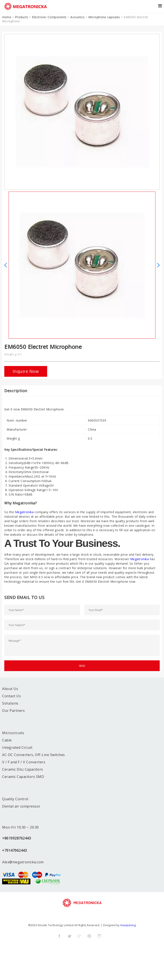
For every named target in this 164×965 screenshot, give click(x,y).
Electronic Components (49, 17)
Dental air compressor (21, 806)
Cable (7, 740)
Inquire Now (26, 371)
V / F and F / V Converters (23, 762)
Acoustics (77, 17)
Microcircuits (13, 733)
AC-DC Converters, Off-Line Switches (33, 754)
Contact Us (11, 696)
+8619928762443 (16, 838)
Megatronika (24, 512)
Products (21, 17)
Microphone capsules (104, 17)
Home (6, 17)
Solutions (10, 703)
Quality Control (15, 799)
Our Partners (13, 710)
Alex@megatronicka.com (23, 862)
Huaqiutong (128, 925)
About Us (10, 688)
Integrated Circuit (17, 747)
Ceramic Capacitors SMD (23, 776)
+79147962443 (14, 850)
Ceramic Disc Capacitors (22, 769)
